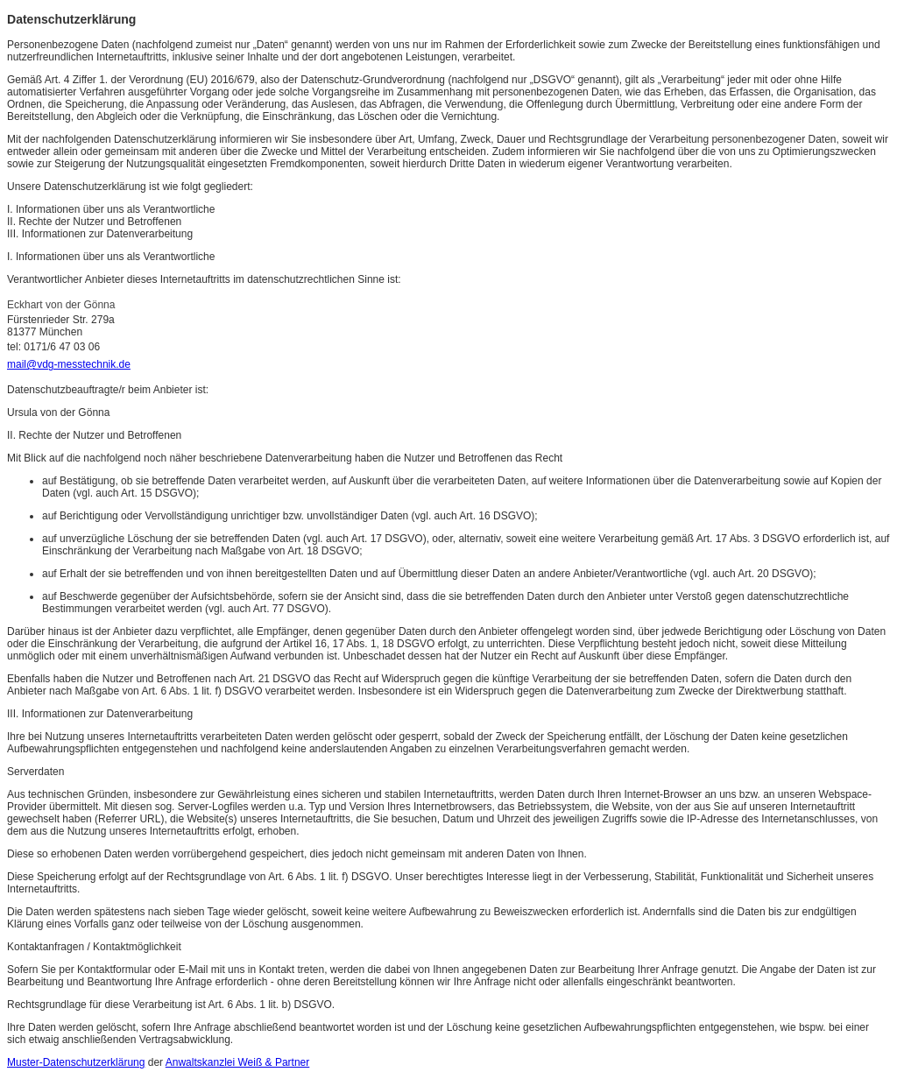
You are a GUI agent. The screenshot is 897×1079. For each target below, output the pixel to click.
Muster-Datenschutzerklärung (76, 1062)
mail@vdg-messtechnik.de (69, 364)
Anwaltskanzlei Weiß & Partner (238, 1062)
